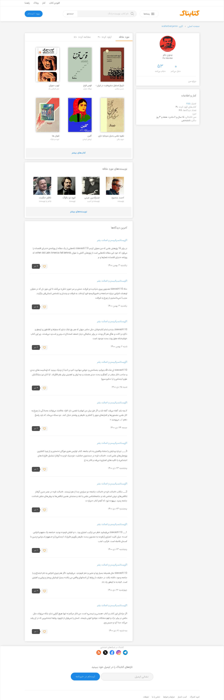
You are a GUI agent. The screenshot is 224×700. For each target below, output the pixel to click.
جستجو (70, 13)
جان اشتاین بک (53, 89)
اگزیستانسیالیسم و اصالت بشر (112, 240)
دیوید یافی (120, 139)
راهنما (27, 3)
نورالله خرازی (87, 89)
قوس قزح (87, 85)
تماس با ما (156, 687)
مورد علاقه (124, 37)
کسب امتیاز (182, 687)
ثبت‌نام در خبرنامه (85, 667)
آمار (43, 3)
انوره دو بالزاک (54, 139)
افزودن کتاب (54, 3)
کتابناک (182, 692)
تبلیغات (146, 687)
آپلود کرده (105, 37)
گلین (90, 136)
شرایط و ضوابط (169, 687)
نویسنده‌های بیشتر (78, 211)
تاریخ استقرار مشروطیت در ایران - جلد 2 (110, 85)
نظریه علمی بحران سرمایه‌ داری (111, 136)
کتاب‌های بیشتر (79, 153)
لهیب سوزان (54, 85)
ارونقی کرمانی (87, 139)
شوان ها (55, 136)
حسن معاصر (119, 89)
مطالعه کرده (82, 37)
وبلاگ (35, 3)
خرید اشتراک (195, 687)
